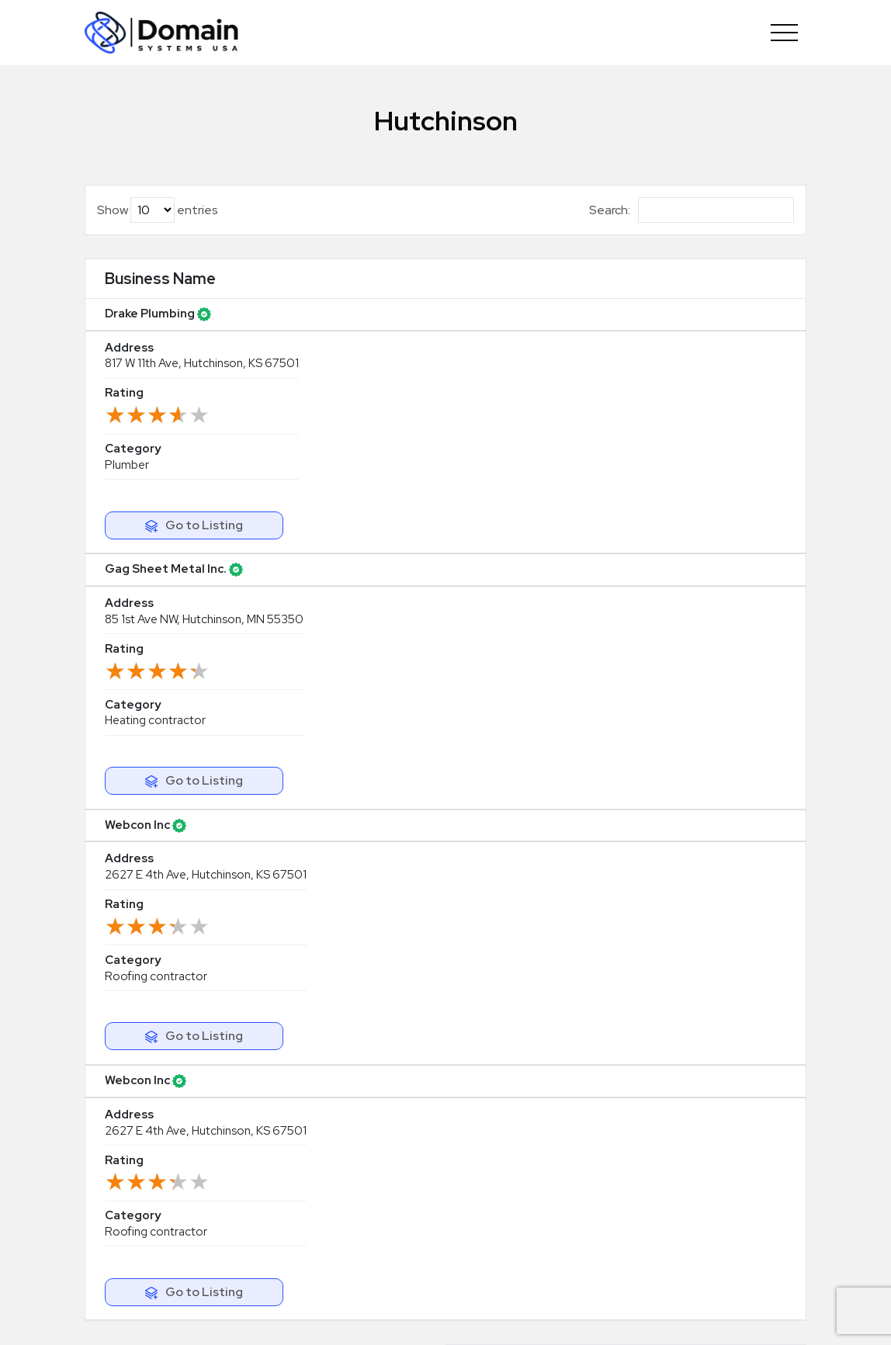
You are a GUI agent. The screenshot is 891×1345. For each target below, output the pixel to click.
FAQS (476, 1212)
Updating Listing (507, 1080)
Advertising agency (702, 1185)
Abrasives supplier (698, 1080)
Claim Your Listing (719, 747)
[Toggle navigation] (783, 32)
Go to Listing (731, 345)
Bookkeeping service (706, 1106)
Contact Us (492, 1238)
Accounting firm (692, 1159)
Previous (644, 584)
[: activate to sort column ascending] (721, 290)
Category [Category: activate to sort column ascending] (570, 290)
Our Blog (485, 1185)
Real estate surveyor (705, 1212)
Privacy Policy (634, 1316)
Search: (691, 210)
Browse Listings (503, 1106)
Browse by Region (510, 1133)
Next (758, 584)
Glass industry (685, 1238)
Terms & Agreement (532, 1316)
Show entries (157, 210)
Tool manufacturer (698, 1133)
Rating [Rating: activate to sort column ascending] (414, 290)
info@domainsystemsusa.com (384, 1129)
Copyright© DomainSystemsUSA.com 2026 (343, 1316)
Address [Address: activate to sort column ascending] (262, 290)
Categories (493, 1159)
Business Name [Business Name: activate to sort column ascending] (137, 290)
